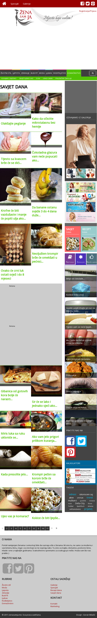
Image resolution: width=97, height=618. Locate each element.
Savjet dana (55, 593)
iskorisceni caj (86, 483)
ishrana (90, 495)
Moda (42, 73)
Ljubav (49, 73)
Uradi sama (48, 78)
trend (90, 486)
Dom (38, 78)
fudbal (71, 495)
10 (43, 528)
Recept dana (56, 590)
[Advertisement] (48, 48)
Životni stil (6, 73)
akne (71, 486)
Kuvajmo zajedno (8, 78)
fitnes (90, 493)
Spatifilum (80, 495)
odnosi (72, 483)
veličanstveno (75, 498)
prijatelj (88, 498)
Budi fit (34, 73)
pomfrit (83, 490)
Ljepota (16, 73)
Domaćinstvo (74, 73)
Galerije (27, 3)
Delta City (79, 492)
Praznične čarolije (63, 78)
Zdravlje (25, 73)
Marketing (54, 606)
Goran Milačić (89, 614)
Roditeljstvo (59, 73)
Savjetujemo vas (26, 78)
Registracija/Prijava (87, 11)
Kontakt (53, 603)
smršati (80, 487)
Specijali (15, 3)
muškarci (72, 489)
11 (47, 528)
